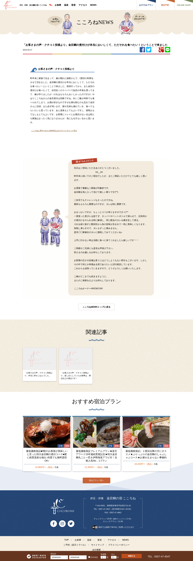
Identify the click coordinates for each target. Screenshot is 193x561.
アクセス (112, 539)
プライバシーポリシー (119, 544)
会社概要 (96, 548)
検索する (131, 556)
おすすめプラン (146, 5)
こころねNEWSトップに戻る (96, 307)
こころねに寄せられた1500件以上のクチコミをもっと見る (54, 131)
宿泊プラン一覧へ (96, 479)
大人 (113, 554)
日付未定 (93, 557)
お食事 (78, 539)
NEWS (125, 539)
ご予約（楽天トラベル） (75, 544)
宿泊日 (53, 554)
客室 (99, 539)
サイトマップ (97, 544)
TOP (66, 539)
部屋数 (103, 554)
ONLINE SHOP (184, 5)
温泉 (89, 539)
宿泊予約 (165, 5)
